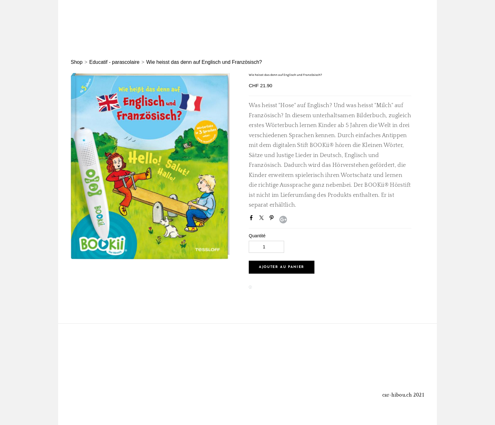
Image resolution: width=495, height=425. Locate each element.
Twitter (262, 219)
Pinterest (273, 219)
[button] (281, 267)
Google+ (283, 219)
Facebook (252, 219)
